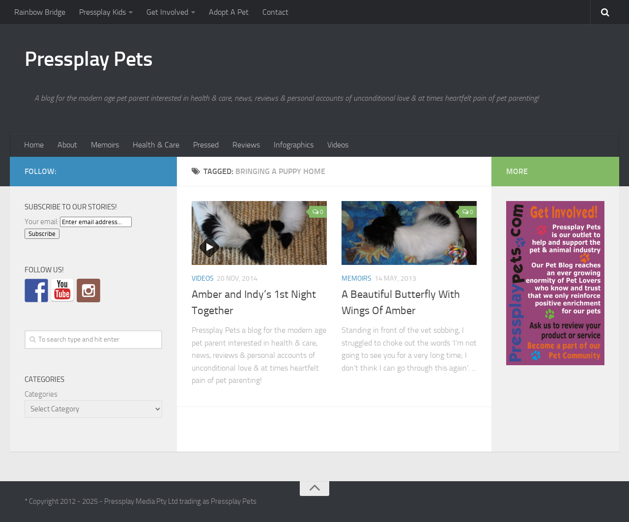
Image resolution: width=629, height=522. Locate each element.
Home (34, 144)
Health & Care (156, 144)
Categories (41, 394)
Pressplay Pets (88, 59)
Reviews (246, 144)
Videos (337, 144)
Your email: (41, 221)
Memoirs (105, 144)
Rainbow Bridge (39, 12)
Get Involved (167, 12)
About (67, 144)
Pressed (206, 144)
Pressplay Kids (102, 12)
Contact (275, 12)
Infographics (294, 144)
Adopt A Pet (229, 12)
